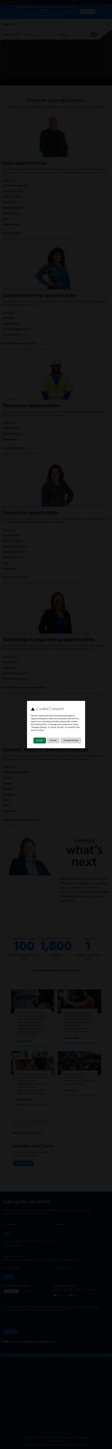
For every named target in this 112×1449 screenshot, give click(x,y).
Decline (53, 740)
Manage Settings (71, 740)
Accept (40, 740)
